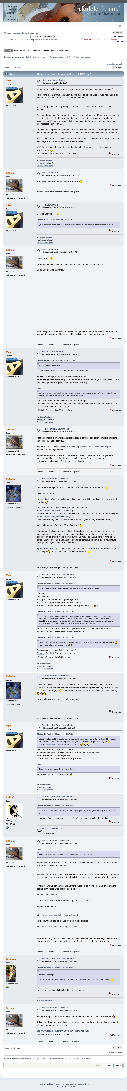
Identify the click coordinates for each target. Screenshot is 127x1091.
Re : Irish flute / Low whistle (55, 429)
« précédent (110, 64)
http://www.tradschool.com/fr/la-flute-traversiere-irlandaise (63, 1031)
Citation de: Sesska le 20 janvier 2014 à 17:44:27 (56, 360)
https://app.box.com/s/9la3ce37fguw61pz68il (57, 927)
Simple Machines (66, 1084)
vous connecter (18, 33)
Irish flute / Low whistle (53, 80)
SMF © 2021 (55, 1084)
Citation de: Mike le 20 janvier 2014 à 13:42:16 (55, 220)
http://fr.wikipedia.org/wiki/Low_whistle (54, 511)
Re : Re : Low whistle (52, 351)
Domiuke (11, 959)
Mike (8, 80)
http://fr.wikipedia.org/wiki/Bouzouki (53, 516)
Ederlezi (40, 653)
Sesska (10, 172)
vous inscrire (35, 33)
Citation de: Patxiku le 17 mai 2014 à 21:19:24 (55, 584)
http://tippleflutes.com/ (47, 895)
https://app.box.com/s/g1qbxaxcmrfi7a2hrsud (57, 915)
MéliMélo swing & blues (46, 1001)
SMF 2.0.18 (44, 1084)
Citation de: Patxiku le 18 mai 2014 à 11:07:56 (55, 734)
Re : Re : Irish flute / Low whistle (58, 574)
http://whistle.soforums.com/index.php (93, 447)
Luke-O (10, 797)
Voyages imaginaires (45, 165)
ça (68, 138)
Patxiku (10, 479)
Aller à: (98, 1066)
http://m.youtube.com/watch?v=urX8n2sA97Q (96, 690)
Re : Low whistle (50, 172)
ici (46, 109)
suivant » (119, 64)
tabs (42, 163)
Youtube (48, 161)
